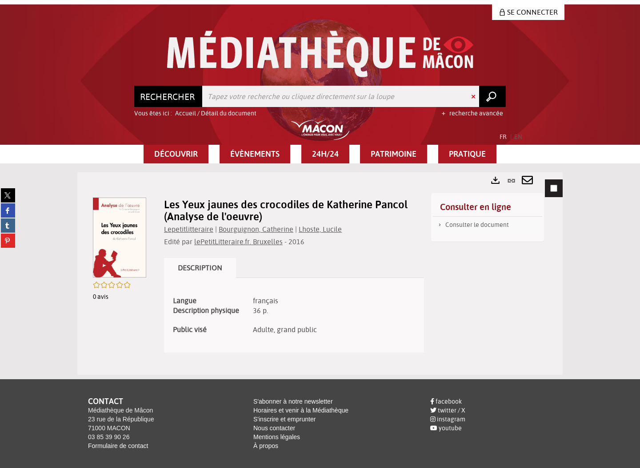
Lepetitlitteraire (188, 229)
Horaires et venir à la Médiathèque (300, 410)
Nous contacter (274, 428)
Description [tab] (200, 267)
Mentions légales (276, 436)
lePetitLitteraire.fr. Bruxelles (238, 241)
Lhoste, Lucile (320, 229)
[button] (176, 154)
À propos (265, 445)
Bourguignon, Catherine (256, 229)
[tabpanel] (320, 273)
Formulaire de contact (118, 445)
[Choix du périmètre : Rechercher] (168, 96)
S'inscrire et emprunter (284, 419)
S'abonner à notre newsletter (293, 401)
